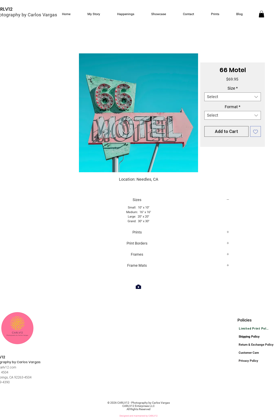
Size (233, 88)
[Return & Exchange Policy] (257, 345)
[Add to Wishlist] (255, 131)
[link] (261, 14)
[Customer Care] (253, 353)
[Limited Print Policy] (254, 329)
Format (232, 106)
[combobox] (232, 96)
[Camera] (138, 287)
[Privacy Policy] (253, 361)
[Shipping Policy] (253, 337)
